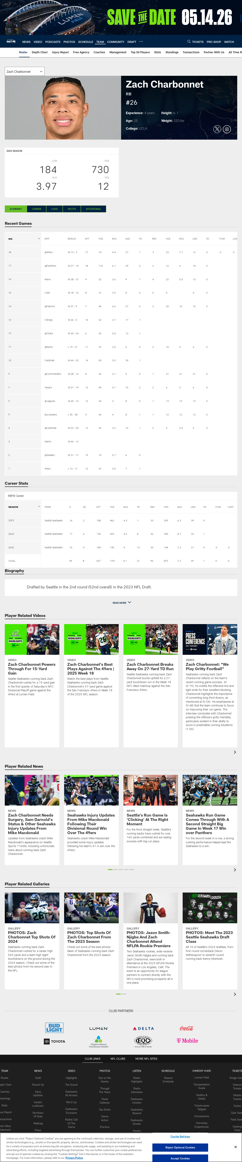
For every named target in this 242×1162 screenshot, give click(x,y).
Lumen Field (199, 1077)
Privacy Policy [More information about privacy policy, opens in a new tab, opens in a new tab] (74, 1157)
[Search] (189, 41)
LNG (127, 238)
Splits (72, 208)
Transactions (8, 1120)
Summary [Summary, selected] (16, 208)
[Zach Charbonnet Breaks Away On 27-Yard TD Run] (150, 660)
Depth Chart (8, 1083)
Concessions (199, 1113)
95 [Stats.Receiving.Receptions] (151, 560)
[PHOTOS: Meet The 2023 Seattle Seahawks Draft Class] (210, 929)
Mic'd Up (73, 1100)
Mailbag (41, 1120)
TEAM (47, 506)
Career (36, 208)
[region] (121, 1147)
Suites (233, 1103)
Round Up (40, 1083)
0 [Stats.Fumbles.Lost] (228, 560)
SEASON (24, 509)
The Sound (73, 1083)
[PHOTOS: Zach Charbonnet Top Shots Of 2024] (32, 935)
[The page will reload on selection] (25, 71)
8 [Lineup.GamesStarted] (83, 560)
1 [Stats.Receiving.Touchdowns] (204, 560)
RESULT (72, 238)
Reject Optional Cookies (180, 1147)
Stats (8, 1103)
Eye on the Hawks (105, 1080)
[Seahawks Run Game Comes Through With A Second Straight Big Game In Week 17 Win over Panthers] (210, 814)
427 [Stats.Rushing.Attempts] (98, 560)
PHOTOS (105, 1070)
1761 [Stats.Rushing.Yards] (112, 560)
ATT (87, 238)
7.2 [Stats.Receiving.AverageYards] (179, 560)
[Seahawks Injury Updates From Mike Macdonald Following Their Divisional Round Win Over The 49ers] (91, 816)
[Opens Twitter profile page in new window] (217, 129)
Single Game (234, 1077)
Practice (105, 1130)
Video (73, 1070)
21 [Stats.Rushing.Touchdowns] (138, 560)
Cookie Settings (180, 1137)
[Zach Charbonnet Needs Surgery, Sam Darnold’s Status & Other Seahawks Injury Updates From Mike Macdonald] (32, 818)
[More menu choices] (141, 41)
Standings (8, 1097)
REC (154, 238)
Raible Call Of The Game (73, 1120)
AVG (114, 238)
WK (24, 236)
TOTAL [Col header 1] (12, 560)
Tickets (234, 1070)
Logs (54, 208)
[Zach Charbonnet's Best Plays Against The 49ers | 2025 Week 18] (91, 662)
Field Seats (234, 1116)
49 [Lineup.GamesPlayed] (70, 560)
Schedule (167, 1070)
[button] (121, 603)
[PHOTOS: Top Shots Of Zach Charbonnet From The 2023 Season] (91, 927)
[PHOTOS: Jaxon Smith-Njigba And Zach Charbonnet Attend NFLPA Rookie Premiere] (150, 941)
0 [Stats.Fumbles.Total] (216, 560)
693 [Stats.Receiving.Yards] (166, 560)
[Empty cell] (53, 560)
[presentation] (235, 753)
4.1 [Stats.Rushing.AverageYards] (125, 560)
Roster (8, 1077)
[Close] (235, 1147)
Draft (40, 1077)
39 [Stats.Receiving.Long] (192, 560)
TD (140, 238)
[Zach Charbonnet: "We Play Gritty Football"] (210, 680)
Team (8, 1070)
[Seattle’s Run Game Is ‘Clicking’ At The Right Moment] (150, 811)
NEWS (40, 1070)
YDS (100, 238)
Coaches (8, 1090)
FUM (222, 238)
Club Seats (234, 1110)
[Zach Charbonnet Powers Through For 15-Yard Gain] (32, 662)
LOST (231, 506)
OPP (46, 238)
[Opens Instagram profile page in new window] (227, 129)
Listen (136, 1070)
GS (84, 506)
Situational (93, 208)
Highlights (73, 1077)
